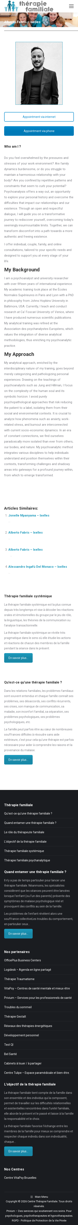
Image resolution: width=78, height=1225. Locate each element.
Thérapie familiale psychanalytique (27, 860)
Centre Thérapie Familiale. (42, 1201)
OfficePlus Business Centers (22, 960)
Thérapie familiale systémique (24, 851)
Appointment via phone (39, 131)
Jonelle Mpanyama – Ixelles (28, 515)
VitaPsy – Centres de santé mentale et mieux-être (37, 988)
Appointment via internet (39, 117)
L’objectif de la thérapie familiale (25, 841)
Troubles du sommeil (18, 1007)
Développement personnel (21, 1035)
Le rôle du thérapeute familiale (24, 832)
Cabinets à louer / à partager (23, 1063)
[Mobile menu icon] (71, 6)
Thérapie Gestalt (15, 1016)
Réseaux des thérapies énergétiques (28, 1026)
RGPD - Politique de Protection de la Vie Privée (39, 1220)
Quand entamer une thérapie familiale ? (30, 823)
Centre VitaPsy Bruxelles (20, 1177)
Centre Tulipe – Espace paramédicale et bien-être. (37, 1072)
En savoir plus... (18, 658)
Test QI (8, 1044)
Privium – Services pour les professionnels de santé (38, 997)
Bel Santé (10, 1054)
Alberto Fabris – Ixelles (25, 532)
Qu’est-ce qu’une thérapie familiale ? (28, 813)
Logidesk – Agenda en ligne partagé (27, 969)
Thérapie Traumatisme (19, 979)
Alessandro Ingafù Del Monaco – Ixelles (37, 567)
